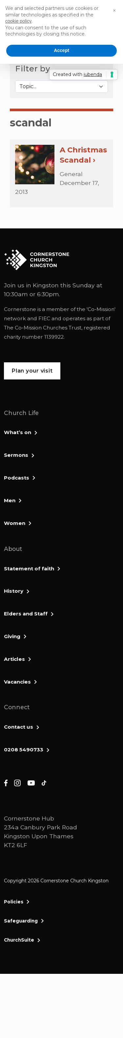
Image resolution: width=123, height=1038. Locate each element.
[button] (114, 10)
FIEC (44, 318)
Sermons (16, 455)
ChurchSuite (19, 940)
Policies (13, 901)
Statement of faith (29, 568)
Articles (14, 659)
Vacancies (17, 682)
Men (9, 500)
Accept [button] (61, 50)
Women (14, 523)
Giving (12, 636)
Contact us (18, 727)
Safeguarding (21, 920)
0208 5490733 (23, 749)
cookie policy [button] (18, 21)
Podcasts (16, 478)
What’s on (17, 432)
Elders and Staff (26, 613)
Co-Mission (101, 309)
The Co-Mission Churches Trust (42, 327)
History (13, 591)
